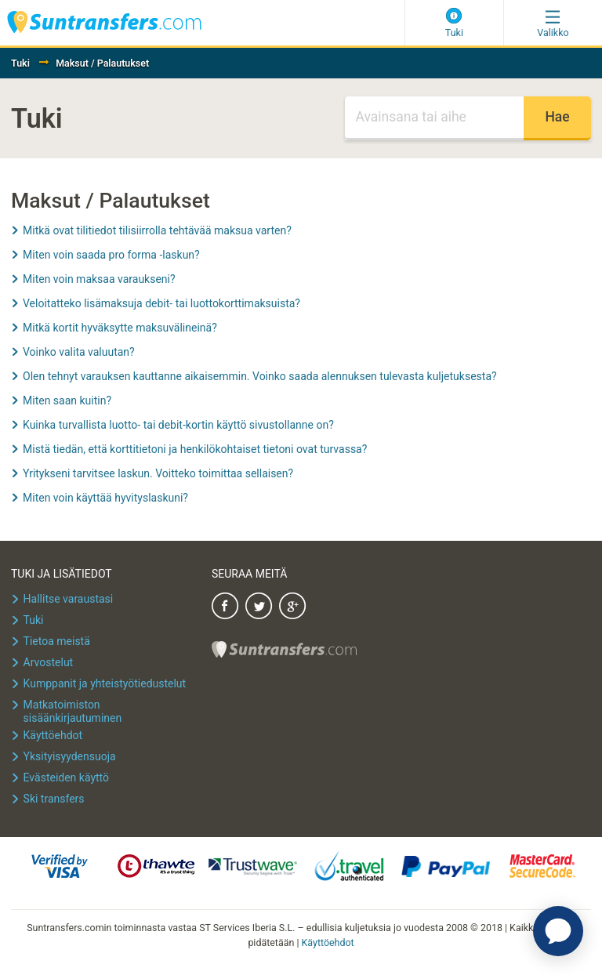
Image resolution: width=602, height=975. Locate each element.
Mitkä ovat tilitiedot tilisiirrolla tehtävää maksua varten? (157, 230)
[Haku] (434, 118)
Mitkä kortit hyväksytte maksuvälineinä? (120, 327)
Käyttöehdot (328, 942)
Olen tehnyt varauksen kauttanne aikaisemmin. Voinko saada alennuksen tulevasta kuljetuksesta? (260, 376)
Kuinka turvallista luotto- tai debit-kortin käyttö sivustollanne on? (178, 425)
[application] (558, 931)
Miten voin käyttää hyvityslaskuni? (105, 497)
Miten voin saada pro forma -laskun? (111, 254)
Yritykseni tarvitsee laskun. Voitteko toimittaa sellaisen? (158, 473)
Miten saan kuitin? (67, 400)
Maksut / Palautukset (102, 63)
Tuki (20, 63)
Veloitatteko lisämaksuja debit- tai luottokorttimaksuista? (161, 303)
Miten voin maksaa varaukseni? (99, 279)
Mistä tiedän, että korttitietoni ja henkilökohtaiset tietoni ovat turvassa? (195, 449)
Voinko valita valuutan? (79, 352)
